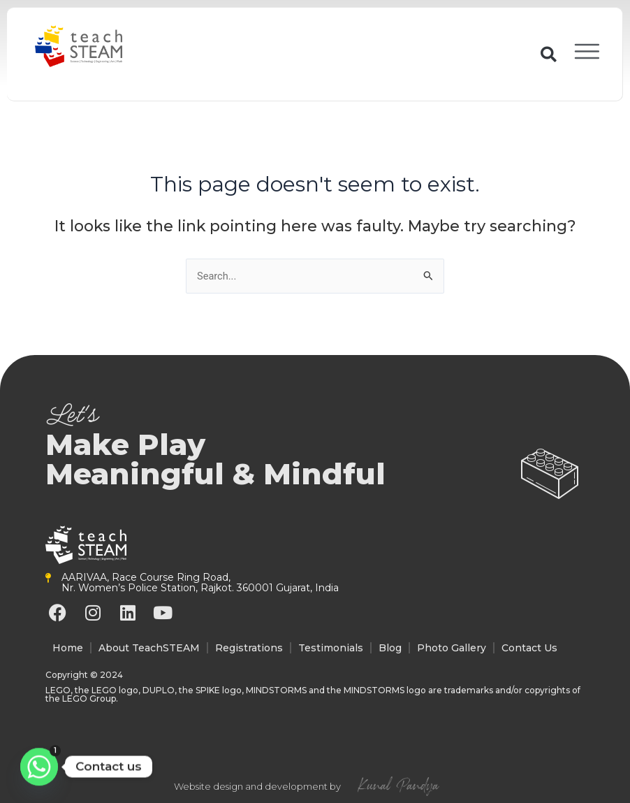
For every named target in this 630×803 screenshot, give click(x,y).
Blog (390, 648)
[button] (545, 54)
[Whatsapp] (39, 767)
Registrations (249, 648)
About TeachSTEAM (149, 648)
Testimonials (330, 648)
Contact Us (529, 648)
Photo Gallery (451, 648)
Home (67, 648)
